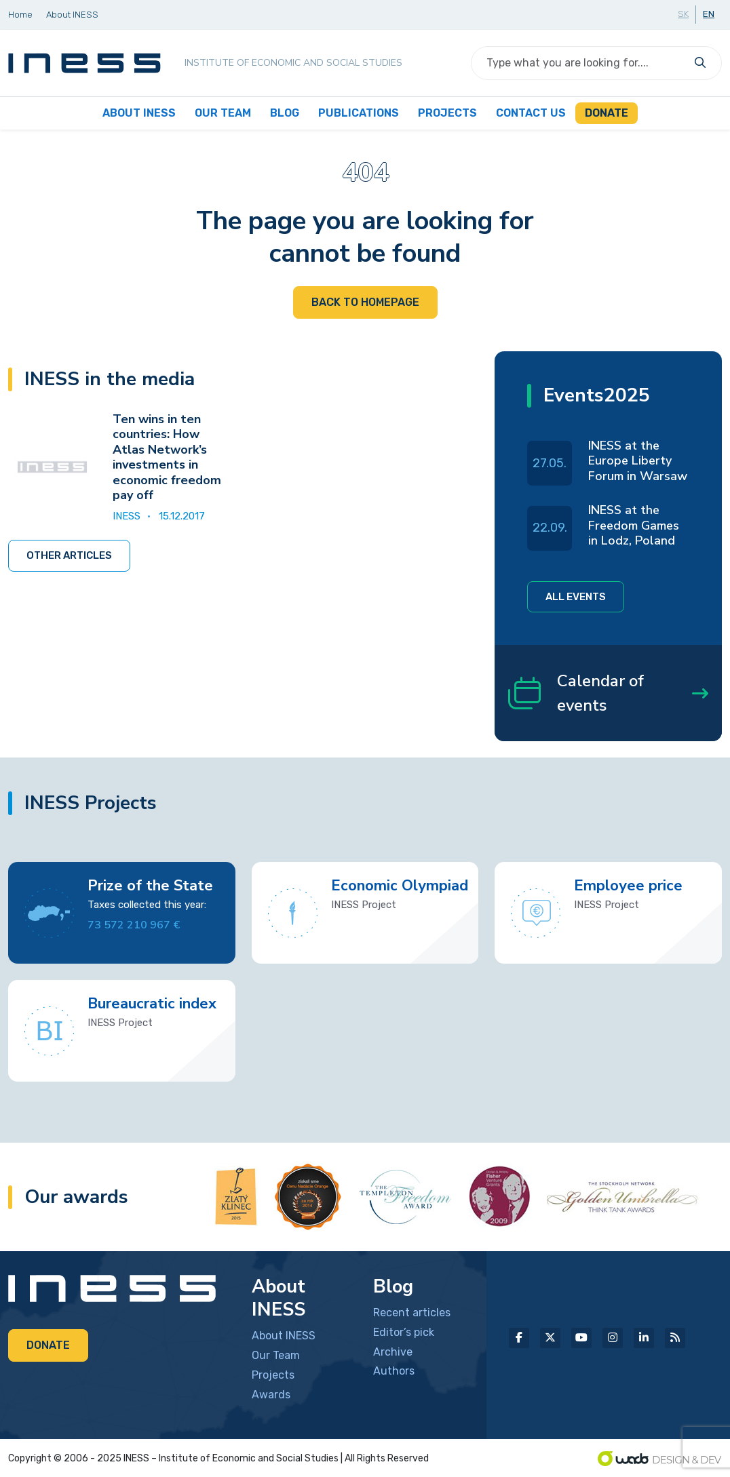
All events (575, 597)
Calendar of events (608, 693)
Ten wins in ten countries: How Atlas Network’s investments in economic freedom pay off (167, 457)
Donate (48, 1345)
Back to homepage (365, 302)
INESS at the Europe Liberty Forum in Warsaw (637, 460)
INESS (126, 516)
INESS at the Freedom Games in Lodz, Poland (633, 525)
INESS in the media (109, 379)
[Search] (579, 63)
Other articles (69, 555)
